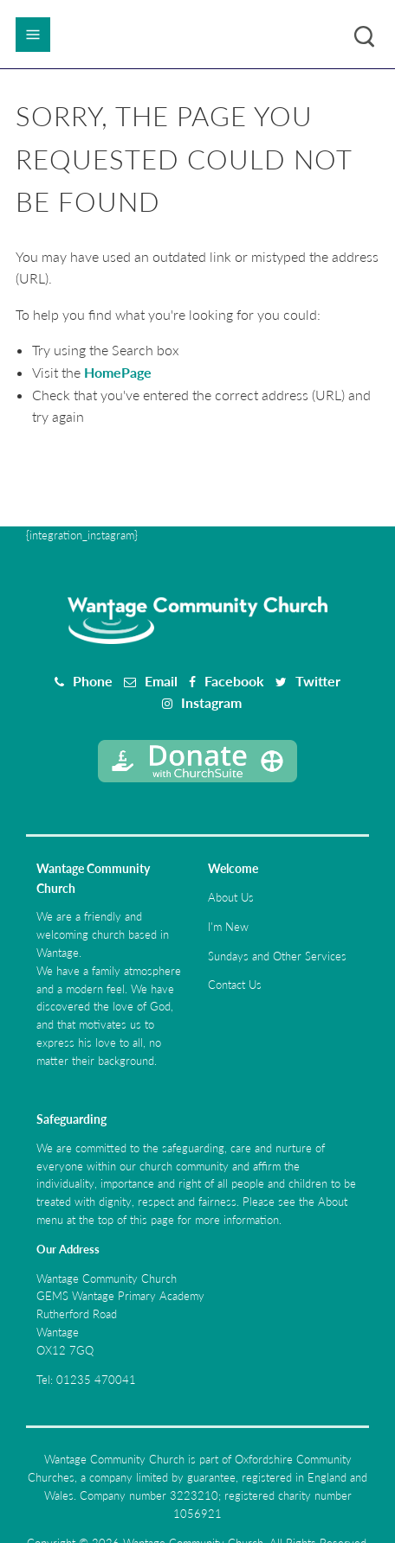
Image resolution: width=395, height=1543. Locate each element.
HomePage (118, 372)
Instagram (211, 702)
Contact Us (235, 984)
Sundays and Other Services (277, 956)
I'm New (228, 927)
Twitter (317, 681)
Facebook (234, 681)
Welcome (233, 868)
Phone (93, 681)
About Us (231, 897)
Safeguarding (71, 1119)
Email (161, 681)
